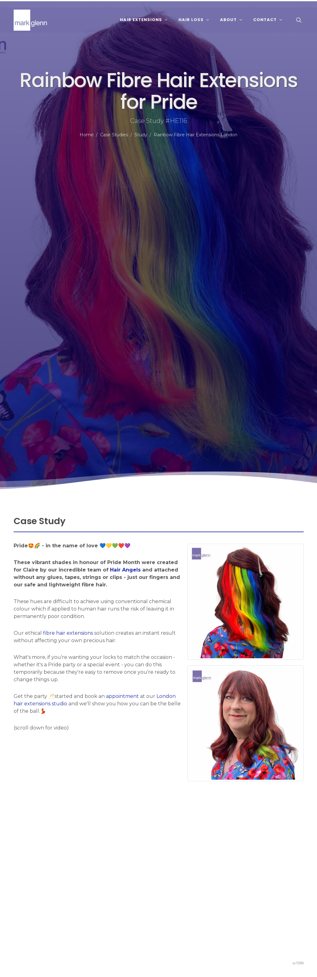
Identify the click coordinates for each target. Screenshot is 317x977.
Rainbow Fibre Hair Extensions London (195, 135)
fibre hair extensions (68, 633)
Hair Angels (125, 570)
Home (87, 135)
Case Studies (114, 135)
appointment (122, 696)
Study (140, 135)
